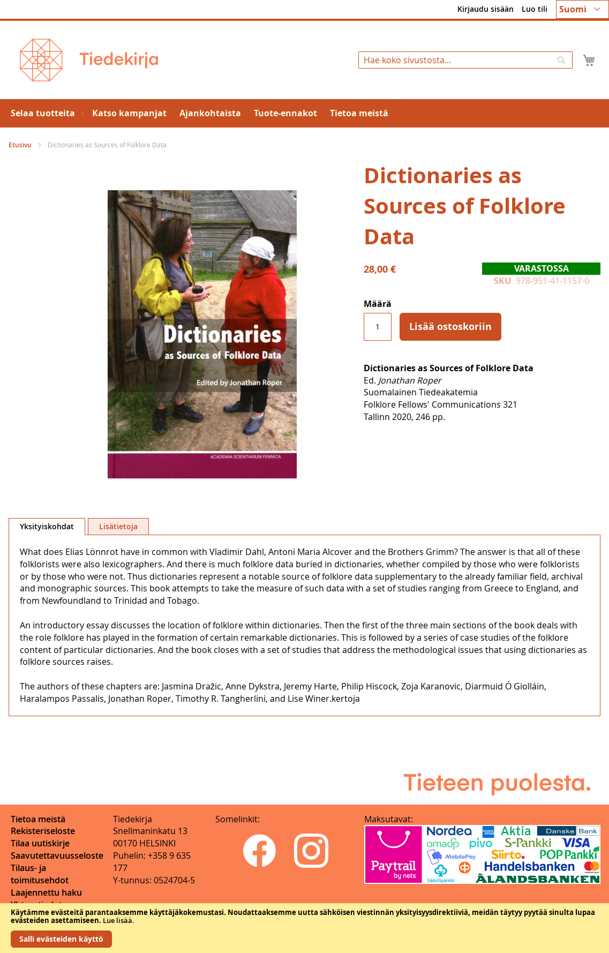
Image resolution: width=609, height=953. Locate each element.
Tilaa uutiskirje (40, 843)
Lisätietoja (118, 526)
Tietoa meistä (38, 819)
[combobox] (465, 60)
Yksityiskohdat (47, 526)
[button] (582, 9)
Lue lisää (117, 920)
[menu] (304, 113)
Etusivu (20, 144)
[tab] (47, 526)
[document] (304, 928)
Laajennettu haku (46, 892)
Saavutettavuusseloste (57, 855)
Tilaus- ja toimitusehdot (40, 874)
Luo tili (534, 9)
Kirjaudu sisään (485, 9)
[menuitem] (45, 113)
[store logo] (89, 60)
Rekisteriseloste (43, 831)
